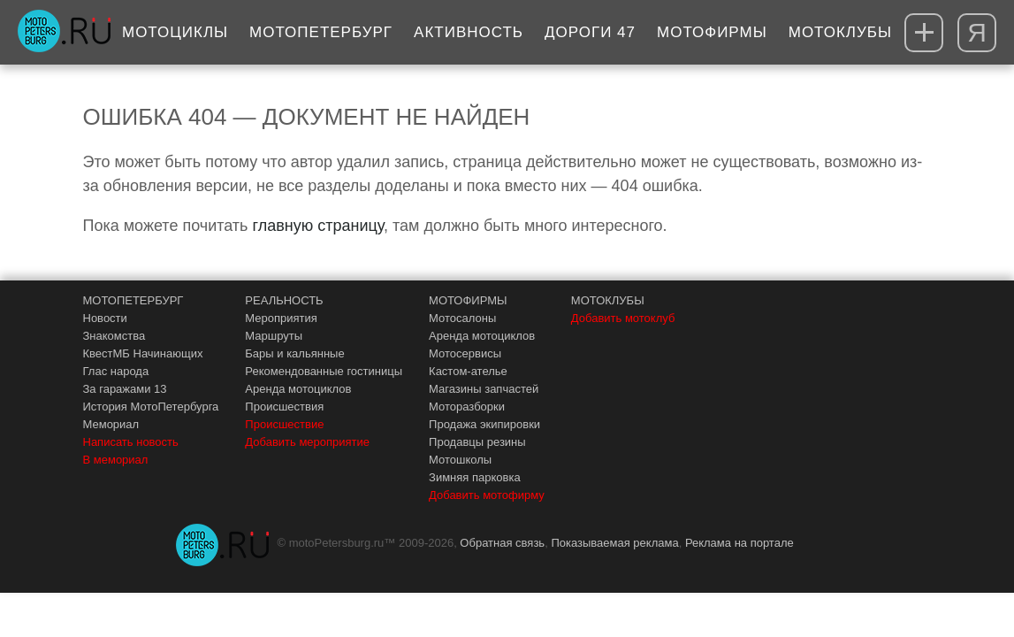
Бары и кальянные (294, 353)
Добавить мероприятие (307, 442)
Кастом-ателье (468, 371)
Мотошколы (460, 459)
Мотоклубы (840, 32)
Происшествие (284, 424)
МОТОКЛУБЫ (607, 300)
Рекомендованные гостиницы (323, 371)
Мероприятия (281, 318)
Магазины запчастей (483, 388)
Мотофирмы (712, 32)
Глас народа (116, 371)
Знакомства (114, 335)
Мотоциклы (175, 32)
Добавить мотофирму (487, 495)
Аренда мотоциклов (298, 388)
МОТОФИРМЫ (468, 300)
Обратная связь (502, 542)
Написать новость (131, 442)
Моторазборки (467, 406)
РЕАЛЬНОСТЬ (284, 300)
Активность (468, 32)
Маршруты (273, 335)
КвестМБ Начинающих (143, 353)
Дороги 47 (590, 32)
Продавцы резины (477, 442)
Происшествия (284, 406)
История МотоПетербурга (151, 406)
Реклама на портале (739, 542)
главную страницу (318, 225)
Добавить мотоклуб (623, 318)
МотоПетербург (321, 32)
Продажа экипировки (484, 424)
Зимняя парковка (475, 477)
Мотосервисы (465, 353)
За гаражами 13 (125, 388)
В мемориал (116, 459)
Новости (105, 318)
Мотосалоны (462, 318)
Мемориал (111, 424)
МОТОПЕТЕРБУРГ (133, 300)
